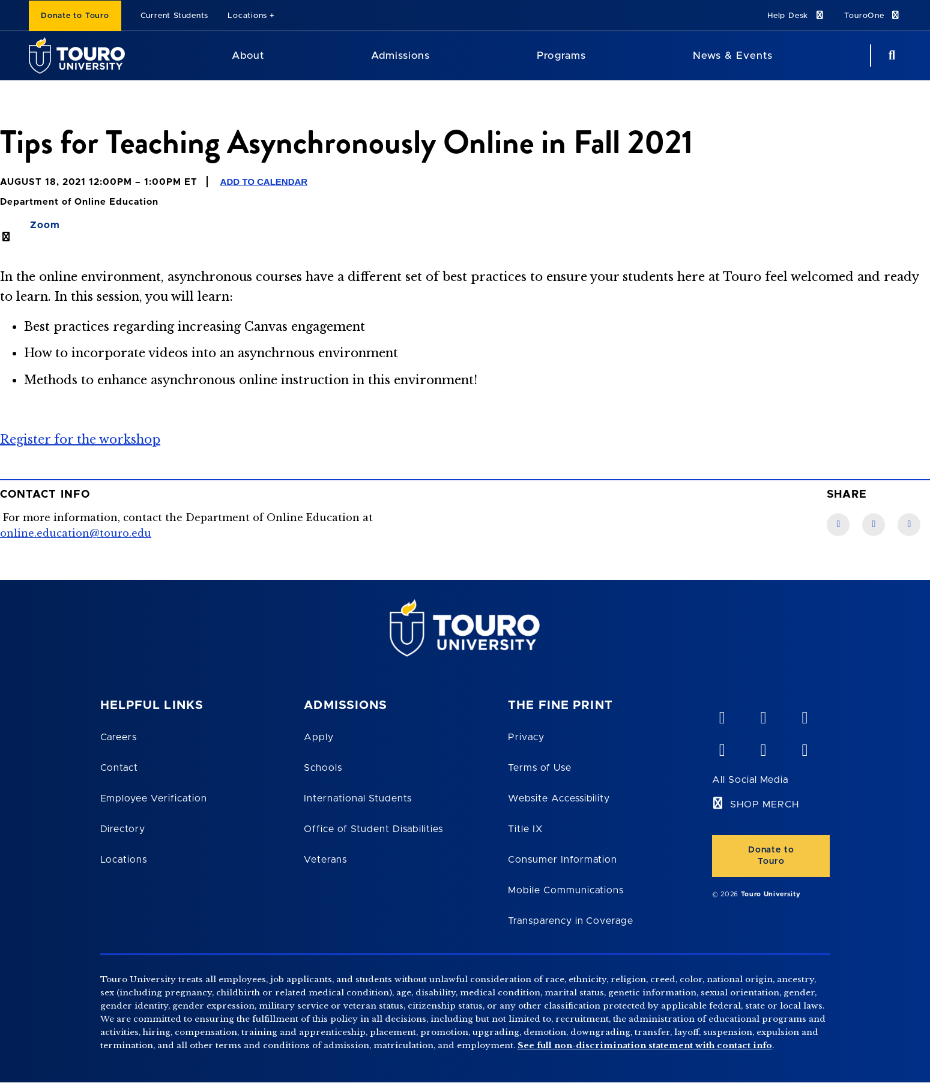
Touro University (771, 894)
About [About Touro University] (248, 55)
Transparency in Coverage (570, 921)
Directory (123, 829)
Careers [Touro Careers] (118, 737)
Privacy (526, 737)
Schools (323, 768)
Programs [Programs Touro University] (561, 55)
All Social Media (750, 780)
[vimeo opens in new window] (721, 715)
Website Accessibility (559, 798)
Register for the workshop (80, 439)
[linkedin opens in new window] (804, 715)
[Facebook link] (838, 524)
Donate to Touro (75, 16)
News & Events (733, 55)
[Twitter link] (909, 524)
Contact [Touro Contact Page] (119, 768)
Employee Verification (153, 798)
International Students (358, 798)
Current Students (174, 16)
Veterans (325, 859)
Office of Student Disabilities (373, 829)
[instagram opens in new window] (804, 747)
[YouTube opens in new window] (763, 715)
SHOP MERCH (764, 804)
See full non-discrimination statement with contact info (645, 1045)
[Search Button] (890, 55)
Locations (247, 16)
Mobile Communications (566, 890)
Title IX (525, 829)
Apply (319, 737)
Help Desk (796, 15)
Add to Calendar (264, 181)
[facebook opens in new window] (721, 747)
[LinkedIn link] (873, 524)
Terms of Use (540, 768)
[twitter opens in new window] (763, 747)
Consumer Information (562, 859)
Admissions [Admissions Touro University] (400, 55)
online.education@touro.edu (75, 533)
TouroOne (872, 15)
